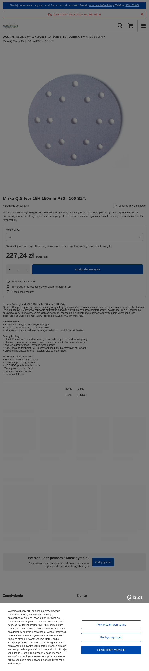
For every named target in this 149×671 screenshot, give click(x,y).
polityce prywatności (34, 631)
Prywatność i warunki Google (42, 638)
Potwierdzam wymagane (111, 624)
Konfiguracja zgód (111, 637)
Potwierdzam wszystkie (111, 649)
